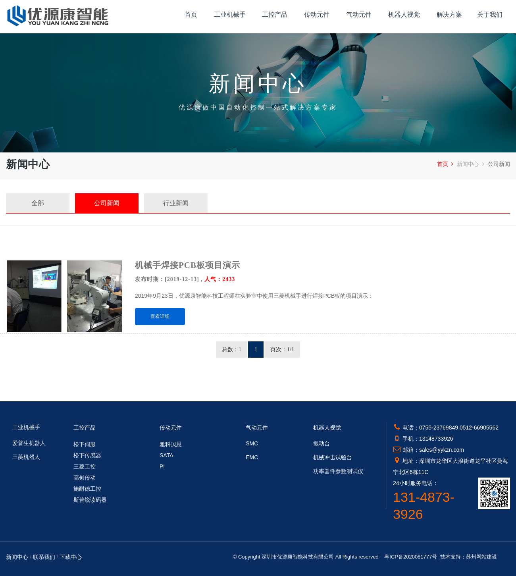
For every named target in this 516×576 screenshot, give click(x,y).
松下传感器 (87, 455)
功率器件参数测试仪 (338, 471)
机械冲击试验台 (332, 457)
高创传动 (84, 477)
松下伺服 (84, 444)
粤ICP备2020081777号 (410, 557)
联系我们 (44, 557)
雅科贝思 (171, 444)
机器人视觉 (404, 14)
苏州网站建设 (481, 557)
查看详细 (159, 316)
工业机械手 (230, 14)
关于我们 (490, 14)
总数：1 (231, 350)
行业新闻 (176, 203)
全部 (37, 203)
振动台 (321, 443)
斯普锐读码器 (90, 500)
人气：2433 (219, 279)
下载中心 (71, 557)
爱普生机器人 (29, 443)
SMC (252, 443)
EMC (252, 457)
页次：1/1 (282, 350)
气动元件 (359, 14)
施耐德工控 (87, 488)
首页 (191, 14)
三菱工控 (84, 466)
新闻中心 (471, 164)
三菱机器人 (26, 457)
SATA (166, 455)
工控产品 (274, 14)
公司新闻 (106, 203)
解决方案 (449, 14)
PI (162, 466)
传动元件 (316, 14)
